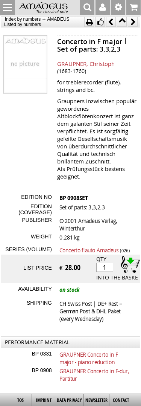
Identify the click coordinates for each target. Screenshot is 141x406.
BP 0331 (42, 354)
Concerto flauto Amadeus (89, 250)
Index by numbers (23, 19)
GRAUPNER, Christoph (86, 63)
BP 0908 (42, 370)
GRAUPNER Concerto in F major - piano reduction (88, 358)
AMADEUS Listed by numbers (37, 22)
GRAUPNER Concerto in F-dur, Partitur (94, 374)
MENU (7, 7)
